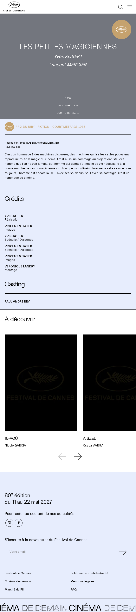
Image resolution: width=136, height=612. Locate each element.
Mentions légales (82, 581)
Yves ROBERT (15, 216)
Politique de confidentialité (89, 573)
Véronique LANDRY (20, 266)
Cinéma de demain (18, 581)
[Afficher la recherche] (120, 7)
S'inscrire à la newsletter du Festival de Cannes (46, 540)
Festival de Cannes (18, 573)
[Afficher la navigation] (130, 7)
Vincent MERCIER (18, 226)
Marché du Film (15, 589)
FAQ (73, 589)
